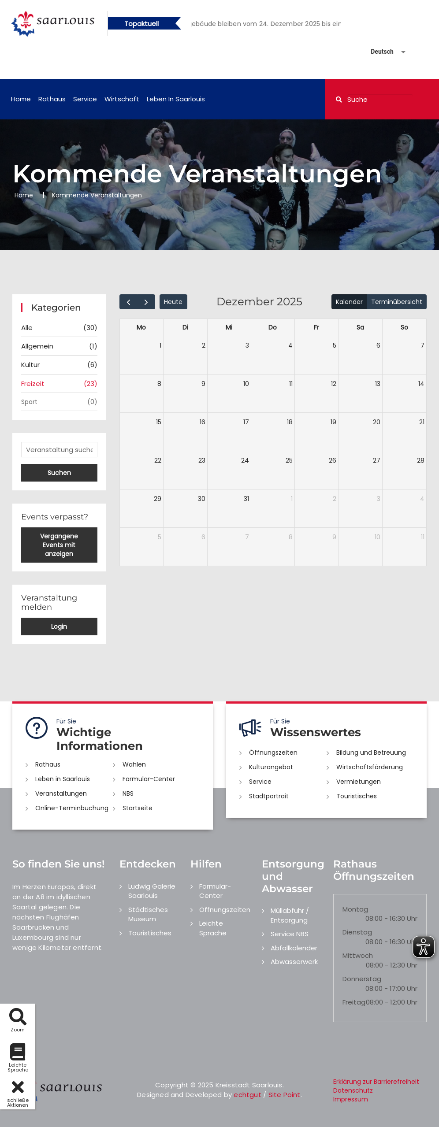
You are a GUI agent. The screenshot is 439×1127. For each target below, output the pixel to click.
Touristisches (356, 796)
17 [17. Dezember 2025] (246, 422)
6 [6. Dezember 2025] (378, 345)
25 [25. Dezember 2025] (289, 460)
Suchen (59, 472)
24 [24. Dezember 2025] (245, 460)
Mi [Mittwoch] (229, 327)
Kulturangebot (271, 767)
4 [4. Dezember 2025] (290, 345)
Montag (355, 909)
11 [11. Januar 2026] (422, 537)
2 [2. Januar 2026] (334, 498)
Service (85, 99)
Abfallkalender (294, 948)
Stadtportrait (269, 796)
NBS (128, 793)
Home (21, 99)
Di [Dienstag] (185, 327)
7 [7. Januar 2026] (247, 537)
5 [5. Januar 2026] (159, 537)
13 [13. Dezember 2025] (377, 383)
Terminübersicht (396, 301)
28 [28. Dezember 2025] (420, 460)
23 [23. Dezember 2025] (201, 460)
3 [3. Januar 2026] (378, 498)
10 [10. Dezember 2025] (246, 383)
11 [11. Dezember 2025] (291, 383)
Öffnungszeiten (273, 752)
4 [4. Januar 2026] (422, 498)
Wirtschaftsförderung (369, 767)
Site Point (284, 1094)
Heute (173, 301)
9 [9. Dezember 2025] (203, 383)
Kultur (59, 364)
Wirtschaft (121, 99)
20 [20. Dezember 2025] (376, 422)
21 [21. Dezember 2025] (421, 422)
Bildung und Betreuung (371, 752)
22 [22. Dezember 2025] (157, 460)
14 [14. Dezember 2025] (421, 383)
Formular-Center (149, 779)
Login (59, 626)
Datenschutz (353, 1090)
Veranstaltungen (61, 793)
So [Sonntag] (404, 327)
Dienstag (357, 932)
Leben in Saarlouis (176, 99)
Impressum (350, 1099)
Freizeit (59, 383)
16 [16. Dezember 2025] (202, 422)
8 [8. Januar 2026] (291, 537)
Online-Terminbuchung (71, 808)
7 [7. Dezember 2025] (422, 345)
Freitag (353, 1002)
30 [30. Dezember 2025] (201, 498)
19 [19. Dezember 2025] (333, 422)
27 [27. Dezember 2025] (376, 460)
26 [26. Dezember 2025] (332, 460)
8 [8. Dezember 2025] (159, 383)
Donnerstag (361, 978)
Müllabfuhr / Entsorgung (290, 915)
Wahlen (134, 764)
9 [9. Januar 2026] (334, 537)
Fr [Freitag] (316, 327)
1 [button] (259, 25)
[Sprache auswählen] (378, 52)
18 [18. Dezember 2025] (290, 422)
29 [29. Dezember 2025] (157, 498)
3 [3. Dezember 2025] (247, 345)
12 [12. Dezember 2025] (333, 383)
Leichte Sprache (213, 928)
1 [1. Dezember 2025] (160, 345)
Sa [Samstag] (360, 327)
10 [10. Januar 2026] (377, 537)
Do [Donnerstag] (272, 327)
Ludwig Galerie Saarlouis (151, 891)
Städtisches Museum (148, 914)
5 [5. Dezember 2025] (334, 345)
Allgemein (59, 346)
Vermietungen (358, 781)
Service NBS (290, 933)
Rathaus (52, 99)
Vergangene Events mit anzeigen (59, 545)
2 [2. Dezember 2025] (203, 345)
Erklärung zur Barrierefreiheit (376, 1081)
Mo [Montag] (141, 327)
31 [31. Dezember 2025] (246, 498)
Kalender (349, 301)
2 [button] (272, 25)
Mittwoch (357, 955)
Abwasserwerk (294, 961)
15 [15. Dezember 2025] (158, 422)
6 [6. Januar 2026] (203, 537)
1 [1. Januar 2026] (292, 498)
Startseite (138, 808)
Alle (59, 327)
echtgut (247, 1094)
